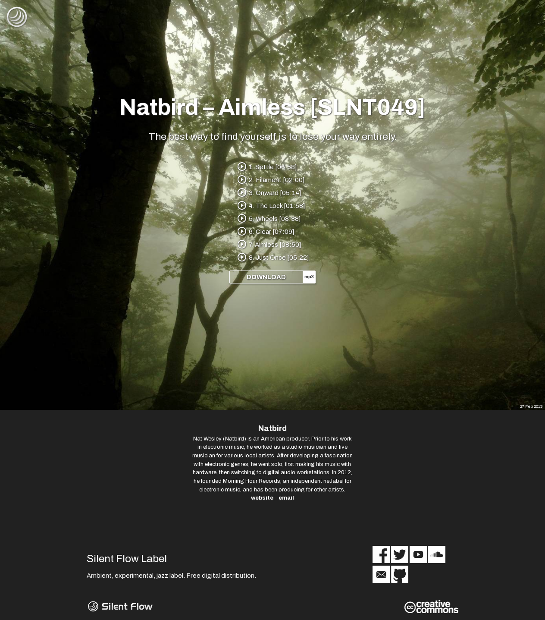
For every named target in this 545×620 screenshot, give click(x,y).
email (286, 497)
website (262, 497)
